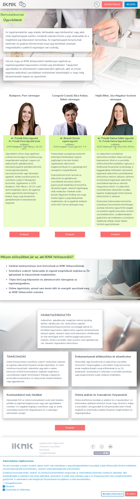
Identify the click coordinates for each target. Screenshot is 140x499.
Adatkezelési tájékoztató (51, 443)
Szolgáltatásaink (47, 453)
